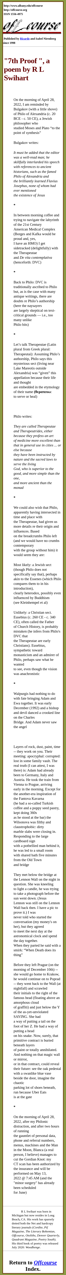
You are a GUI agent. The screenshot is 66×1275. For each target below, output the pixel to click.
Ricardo (25, 38)
